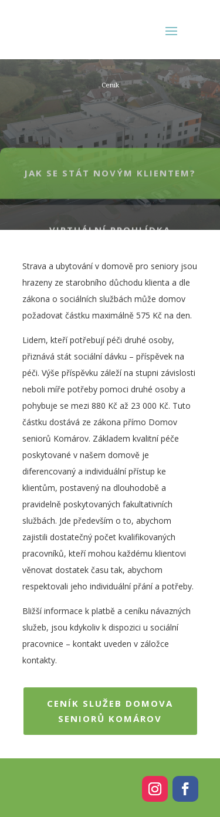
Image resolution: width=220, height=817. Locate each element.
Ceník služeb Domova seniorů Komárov (110, 710)
